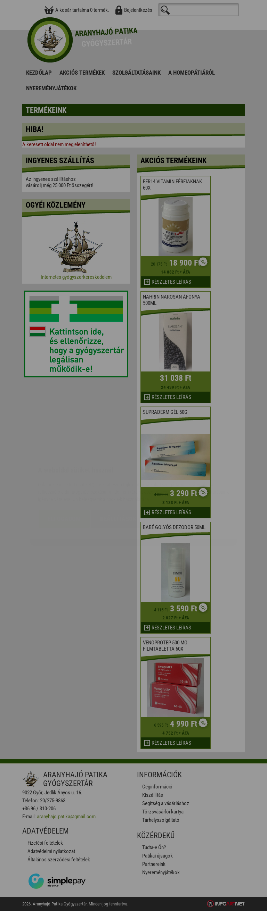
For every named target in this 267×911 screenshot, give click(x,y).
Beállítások (118, 477)
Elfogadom (64, 477)
